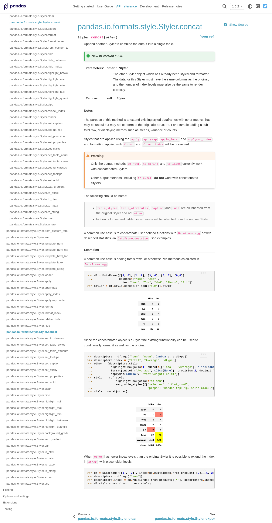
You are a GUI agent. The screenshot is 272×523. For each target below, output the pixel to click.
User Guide (105, 6)
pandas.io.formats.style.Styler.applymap (31, 287)
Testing (7, 508)
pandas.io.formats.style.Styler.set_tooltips (36, 174)
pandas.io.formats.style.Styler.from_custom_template (39, 47)
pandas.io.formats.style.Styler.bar (27, 445)
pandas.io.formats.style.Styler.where (33, 224)
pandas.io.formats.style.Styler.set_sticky (35, 148)
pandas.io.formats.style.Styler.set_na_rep (36, 129)
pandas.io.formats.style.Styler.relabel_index (37, 110)
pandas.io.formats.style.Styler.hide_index (36, 66)
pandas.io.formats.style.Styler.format (33, 35)
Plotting (8, 489)
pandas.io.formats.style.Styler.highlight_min (37, 85)
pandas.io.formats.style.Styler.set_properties (38, 142)
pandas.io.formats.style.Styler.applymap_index (35, 300)
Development (149, 6)
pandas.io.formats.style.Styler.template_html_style (37, 249)
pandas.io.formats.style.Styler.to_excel (34, 192)
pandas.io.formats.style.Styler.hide (31, 54)
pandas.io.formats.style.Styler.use (31, 218)
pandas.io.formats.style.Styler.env (27, 237)
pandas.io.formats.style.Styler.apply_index (33, 294)
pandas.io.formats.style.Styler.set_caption (36, 123)
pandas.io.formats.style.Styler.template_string (35, 268)
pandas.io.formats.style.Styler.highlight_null (37, 91)
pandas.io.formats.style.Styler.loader (29, 275)
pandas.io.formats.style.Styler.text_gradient (37, 186)
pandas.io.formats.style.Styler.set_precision (37, 136)
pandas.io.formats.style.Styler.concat (35, 22)
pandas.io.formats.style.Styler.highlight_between (39, 73)
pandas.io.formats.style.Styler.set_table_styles (39, 161)
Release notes (172, 6)
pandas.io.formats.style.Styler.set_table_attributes (39, 155)
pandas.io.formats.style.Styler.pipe (31, 104)
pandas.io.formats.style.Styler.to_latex (34, 205)
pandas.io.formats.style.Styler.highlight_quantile (39, 98)
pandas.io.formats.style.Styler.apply (28, 281)
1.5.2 (236, 6)
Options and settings (16, 496)
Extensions (10, 502)
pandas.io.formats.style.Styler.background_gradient (37, 433)
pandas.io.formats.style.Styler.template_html (34, 243)
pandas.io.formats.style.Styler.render (33, 117)
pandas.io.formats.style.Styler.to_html (33, 199)
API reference (126, 6)
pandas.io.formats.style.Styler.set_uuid (34, 180)
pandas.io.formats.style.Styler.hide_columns (37, 60)
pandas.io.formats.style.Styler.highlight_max (37, 79)
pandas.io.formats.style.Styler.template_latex (34, 262)
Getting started (83, 6)
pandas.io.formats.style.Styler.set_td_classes (38, 167)
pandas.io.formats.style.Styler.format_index (37, 41)
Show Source (236, 24)
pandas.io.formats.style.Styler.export (33, 28)
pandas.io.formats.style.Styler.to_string (34, 212)
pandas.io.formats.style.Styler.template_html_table (37, 256)
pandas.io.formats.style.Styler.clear (32, 16)
